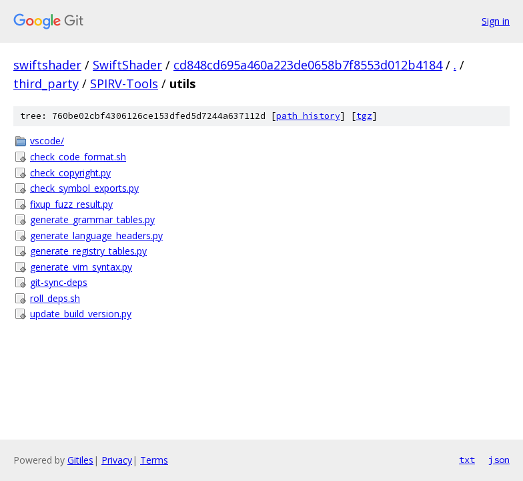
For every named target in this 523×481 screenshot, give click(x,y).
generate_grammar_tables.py (92, 219)
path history (308, 116)
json (499, 460)
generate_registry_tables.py (88, 251)
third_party (46, 83)
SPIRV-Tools (124, 83)
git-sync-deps (58, 282)
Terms (154, 460)
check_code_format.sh (78, 156)
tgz (364, 116)
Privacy (116, 460)
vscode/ (47, 140)
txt (467, 460)
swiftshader (47, 65)
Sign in (496, 21)
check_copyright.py (70, 172)
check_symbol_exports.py (84, 188)
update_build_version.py (80, 313)
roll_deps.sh (55, 298)
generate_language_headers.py (96, 235)
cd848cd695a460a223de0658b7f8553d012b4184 (307, 65)
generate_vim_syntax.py (81, 267)
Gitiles (80, 460)
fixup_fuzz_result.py (71, 204)
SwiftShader (127, 65)
